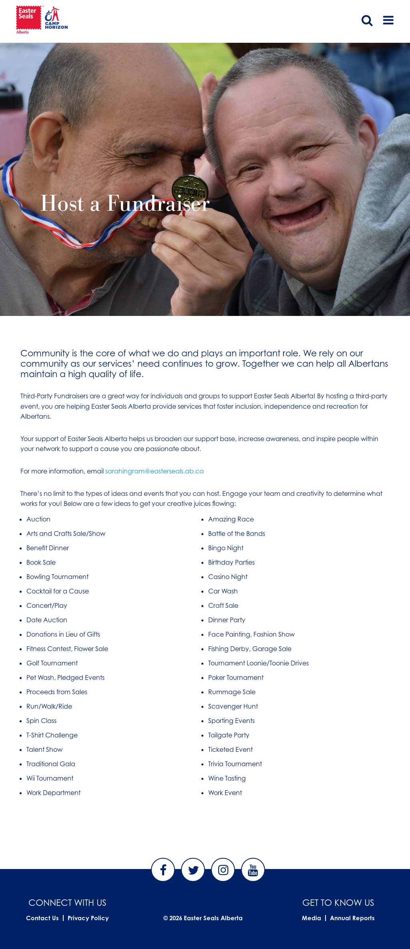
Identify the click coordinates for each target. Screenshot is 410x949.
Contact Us (42, 918)
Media (311, 918)
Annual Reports (352, 918)
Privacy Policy (88, 918)
